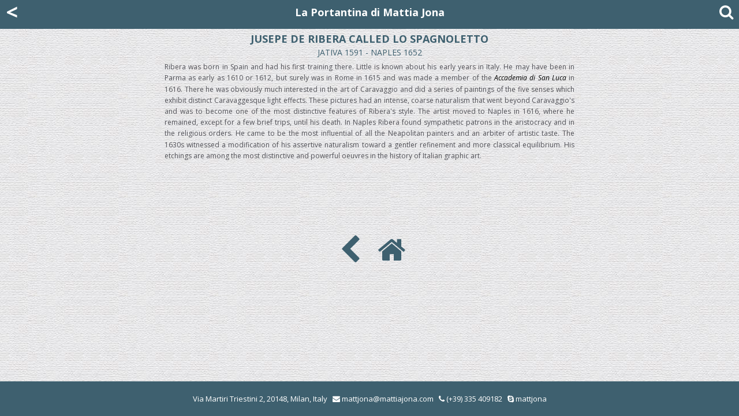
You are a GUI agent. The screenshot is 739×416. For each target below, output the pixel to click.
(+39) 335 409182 (470, 398)
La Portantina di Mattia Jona (370, 12)
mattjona (531, 398)
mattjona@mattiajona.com (388, 398)
